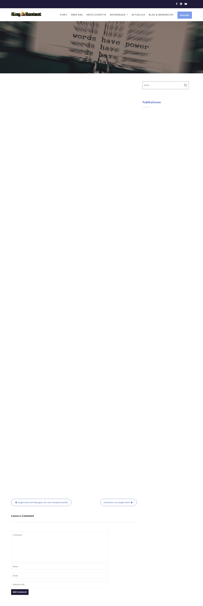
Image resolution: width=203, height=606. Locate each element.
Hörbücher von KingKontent (117, 502)
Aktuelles (138, 14)
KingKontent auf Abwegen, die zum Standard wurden (43, 502)
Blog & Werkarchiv (161, 14)
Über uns (77, 14)
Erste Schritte (96, 14)
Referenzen (117, 14)
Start (63, 14)
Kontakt (184, 15)
